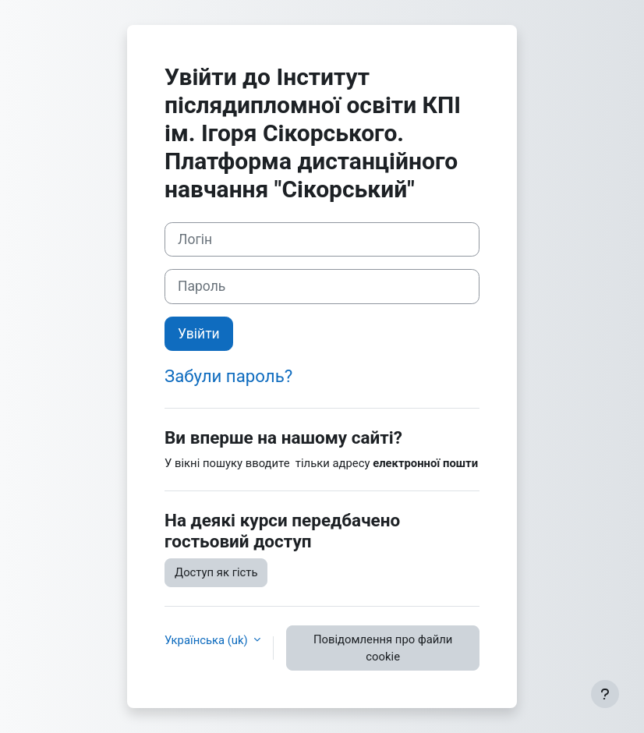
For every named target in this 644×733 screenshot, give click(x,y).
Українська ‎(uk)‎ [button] (207, 640)
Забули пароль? (228, 376)
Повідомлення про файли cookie (382, 648)
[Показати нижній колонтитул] (605, 694)
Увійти (199, 334)
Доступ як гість (216, 572)
